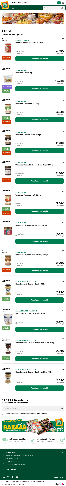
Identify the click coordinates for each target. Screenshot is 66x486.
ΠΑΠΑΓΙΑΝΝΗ (20, 70)
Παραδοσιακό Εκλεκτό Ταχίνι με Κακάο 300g (34, 343)
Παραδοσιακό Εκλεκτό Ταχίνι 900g (30, 313)
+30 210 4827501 (11, 458)
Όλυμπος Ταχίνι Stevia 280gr (27, 104)
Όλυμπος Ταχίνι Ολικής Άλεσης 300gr (31, 254)
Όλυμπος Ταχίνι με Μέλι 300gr (28, 195)
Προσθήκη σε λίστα (6, 39)
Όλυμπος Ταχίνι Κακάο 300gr (28, 135)
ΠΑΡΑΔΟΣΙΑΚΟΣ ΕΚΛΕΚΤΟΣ (26, 281)
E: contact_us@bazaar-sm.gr (14, 464)
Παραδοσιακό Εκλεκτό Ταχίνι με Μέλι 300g (33, 372)
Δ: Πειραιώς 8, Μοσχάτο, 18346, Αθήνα (18, 456)
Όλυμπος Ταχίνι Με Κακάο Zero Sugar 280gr (34, 165)
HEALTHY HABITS (22, 40)
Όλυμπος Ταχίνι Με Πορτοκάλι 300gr (31, 225)
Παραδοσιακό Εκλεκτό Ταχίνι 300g (30, 284)
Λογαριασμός (22, 2)
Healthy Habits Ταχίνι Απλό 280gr (29, 42)
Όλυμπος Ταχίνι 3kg (23, 73)
